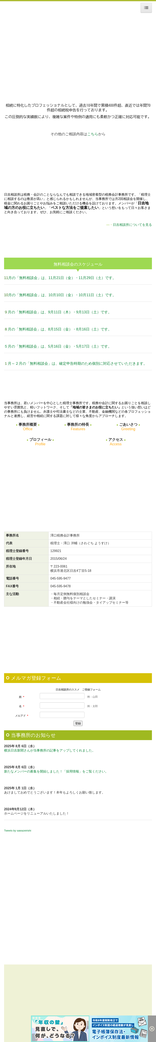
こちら (92, 134)
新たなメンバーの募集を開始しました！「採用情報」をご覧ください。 (56, 771)
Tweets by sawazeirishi (17, 830)
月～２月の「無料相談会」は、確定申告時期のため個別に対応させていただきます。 (77, 363)
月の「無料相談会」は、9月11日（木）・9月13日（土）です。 (60, 312)
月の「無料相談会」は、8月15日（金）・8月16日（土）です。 (60, 329)
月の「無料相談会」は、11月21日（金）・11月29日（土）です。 (62, 278)
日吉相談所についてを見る (132, 224)
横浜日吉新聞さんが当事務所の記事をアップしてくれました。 (49, 750)
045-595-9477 (60, 578)
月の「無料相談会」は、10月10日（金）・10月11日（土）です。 (62, 295)
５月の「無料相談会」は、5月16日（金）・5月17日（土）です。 (58, 346)
